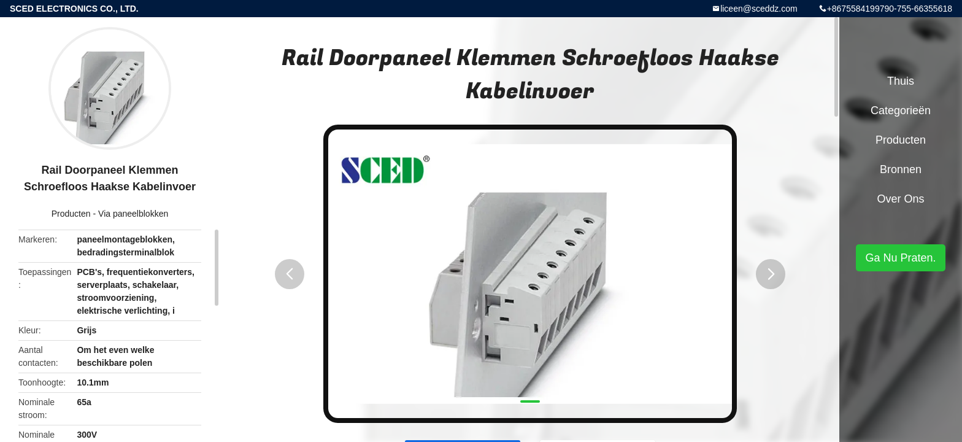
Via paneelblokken (133, 214)
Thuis (900, 81)
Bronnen (901, 169)
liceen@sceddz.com (759, 9)
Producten (71, 214)
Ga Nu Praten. (900, 258)
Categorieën (901, 110)
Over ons (900, 199)
